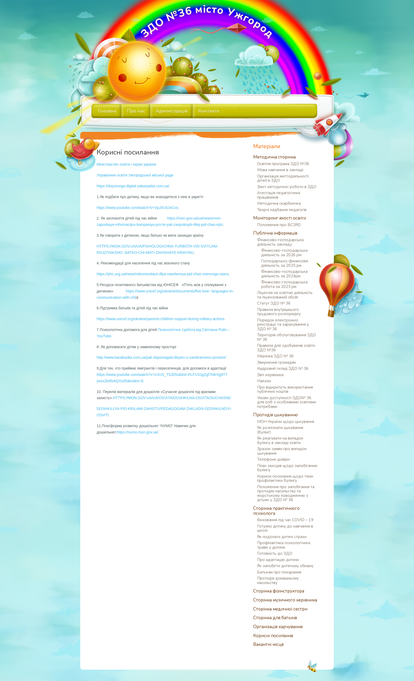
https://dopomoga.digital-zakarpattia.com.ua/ (133, 186)
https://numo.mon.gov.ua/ (137, 432)
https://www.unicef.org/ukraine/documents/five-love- (168, 291)
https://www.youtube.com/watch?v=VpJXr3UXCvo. (138, 208)
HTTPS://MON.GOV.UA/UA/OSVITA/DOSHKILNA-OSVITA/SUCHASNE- (172, 398)
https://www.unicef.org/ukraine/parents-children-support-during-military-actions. (161, 319)
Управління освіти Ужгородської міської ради (135, 175)
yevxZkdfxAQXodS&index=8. (120, 381)
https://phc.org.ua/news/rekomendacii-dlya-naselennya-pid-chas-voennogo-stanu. (163, 274)
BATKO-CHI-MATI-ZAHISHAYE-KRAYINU (159, 252)
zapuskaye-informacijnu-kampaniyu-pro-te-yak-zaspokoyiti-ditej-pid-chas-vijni (160, 224)
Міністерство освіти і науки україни (126, 164)
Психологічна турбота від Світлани (188, 330)
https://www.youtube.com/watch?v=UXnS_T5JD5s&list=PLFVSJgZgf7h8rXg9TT (162, 374)
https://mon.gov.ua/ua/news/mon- (194, 218)
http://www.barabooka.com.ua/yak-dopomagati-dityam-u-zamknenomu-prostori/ (161, 357)
